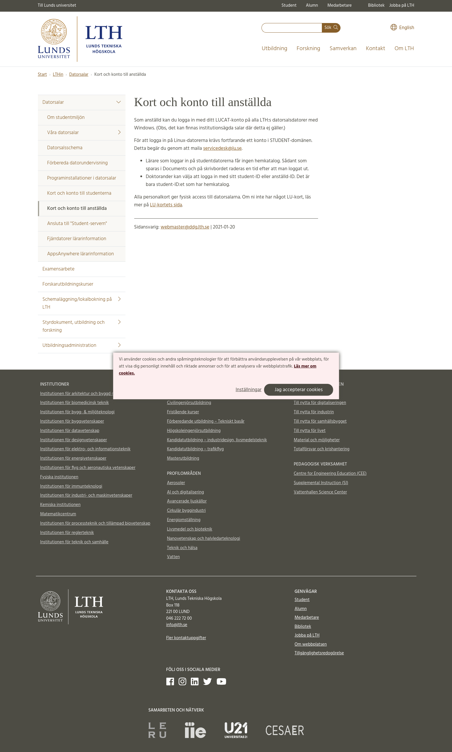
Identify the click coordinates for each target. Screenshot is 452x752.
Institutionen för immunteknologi (71, 486)
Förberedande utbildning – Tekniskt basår (206, 421)
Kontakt (375, 48)
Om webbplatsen (311, 644)
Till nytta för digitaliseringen (320, 402)
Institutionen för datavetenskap (70, 430)
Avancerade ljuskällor (187, 501)
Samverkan (343, 48)
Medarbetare (339, 5)
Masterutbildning (183, 458)
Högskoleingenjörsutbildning (194, 430)
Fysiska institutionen (59, 477)
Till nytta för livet (310, 430)
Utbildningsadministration (82, 345)
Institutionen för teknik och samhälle (74, 542)
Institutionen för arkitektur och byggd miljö (80, 393)
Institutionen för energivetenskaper (73, 458)
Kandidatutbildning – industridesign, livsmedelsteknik (217, 440)
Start (42, 74)
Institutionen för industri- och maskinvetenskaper (86, 495)
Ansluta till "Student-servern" (77, 224)
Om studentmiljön (66, 118)
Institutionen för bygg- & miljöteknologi (77, 412)
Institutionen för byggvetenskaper (72, 421)
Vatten (173, 557)
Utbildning (274, 48)
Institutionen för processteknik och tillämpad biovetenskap (95, 523)
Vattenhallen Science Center (320, 492)
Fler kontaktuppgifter (186, 638)
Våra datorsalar (84, 133)
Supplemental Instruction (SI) (321, 482)
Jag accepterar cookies (299, 390)
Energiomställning (183, 519)
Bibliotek (376, 5)
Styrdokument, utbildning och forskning (82, 326)
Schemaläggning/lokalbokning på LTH (82, 303)
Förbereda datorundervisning (77, 163)
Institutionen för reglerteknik (67, 532)
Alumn (312, 5)
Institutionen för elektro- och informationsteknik (85, 449)
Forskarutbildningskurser (68, 284)
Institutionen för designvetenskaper (73, 440)
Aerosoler (176, 482)
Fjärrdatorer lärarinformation (76, 239)
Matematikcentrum (58, 514)
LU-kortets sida (166, 205)
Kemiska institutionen (60, 504)
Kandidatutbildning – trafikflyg (195, 449)
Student (289, 5)
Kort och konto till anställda (77, 208)
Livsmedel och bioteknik (189, 529)
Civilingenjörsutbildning (189, 402)
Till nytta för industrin (314, 412)
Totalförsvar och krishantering (322, 449)
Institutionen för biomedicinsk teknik (74, 402)
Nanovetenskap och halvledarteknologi (203, 538)
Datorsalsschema (65, 148)
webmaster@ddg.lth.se (184, 227)
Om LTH (404, 48)
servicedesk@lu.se (222, 148)
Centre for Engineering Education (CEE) (330, 473)
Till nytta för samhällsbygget (320, 421)
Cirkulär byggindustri (186, 510)
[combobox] (291, 28)
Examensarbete (59, 269)
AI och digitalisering (185, 492)
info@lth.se (176, 624)
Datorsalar (78, 74)
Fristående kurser (183, 412)
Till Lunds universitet (57, 5)
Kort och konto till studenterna (79, 193)
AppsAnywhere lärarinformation (80, 254)
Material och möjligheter (317, 440)
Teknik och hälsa (182, 547)
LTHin (58, 74)
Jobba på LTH (401, 5)
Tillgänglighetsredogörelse (319, 653)
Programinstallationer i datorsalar (81, 178)
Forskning (308, 48)
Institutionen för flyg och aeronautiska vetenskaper (87, 467)
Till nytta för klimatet (313, 393)
